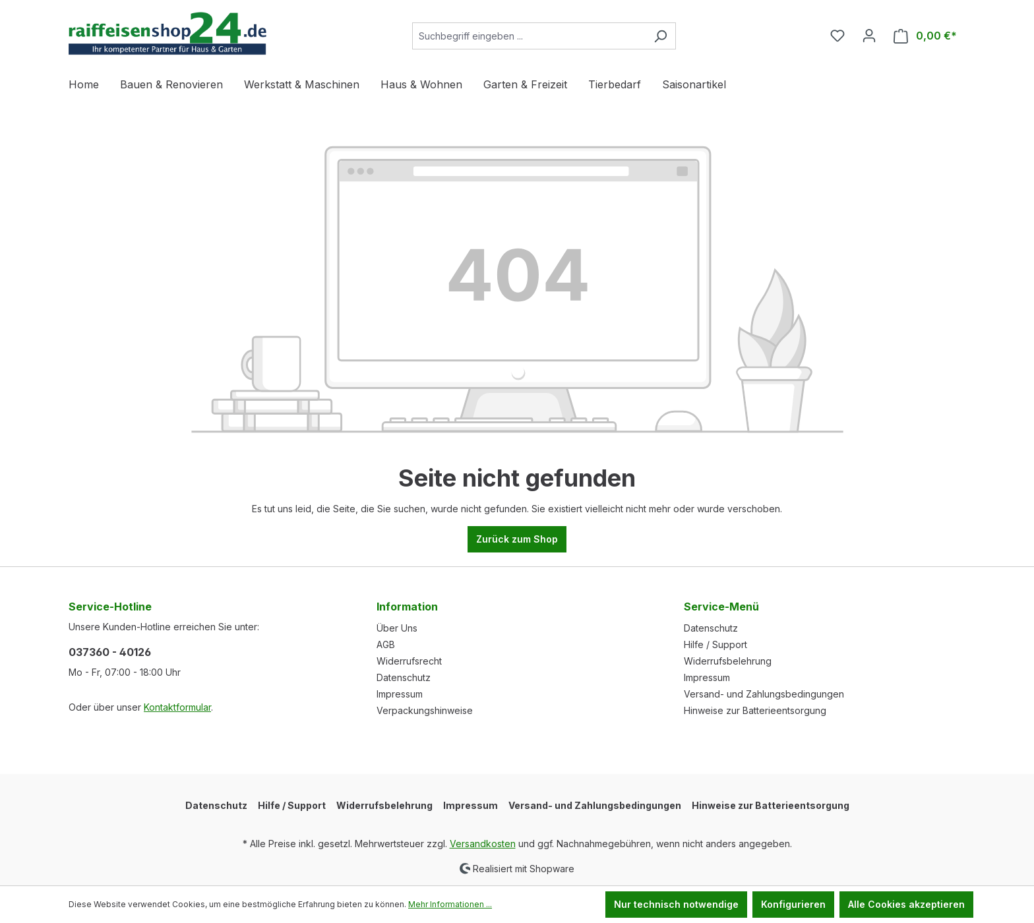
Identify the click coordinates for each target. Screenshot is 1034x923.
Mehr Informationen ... (450, 904)
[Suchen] (660, 35)
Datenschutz (404, 677)
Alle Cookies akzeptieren (906, 904)
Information (407, 606)
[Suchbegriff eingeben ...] (529, 35)
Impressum (400, 694)
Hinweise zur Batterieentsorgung (755, 710)
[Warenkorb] (925, 35)
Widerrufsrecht (409, 661)
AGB (386, 644)
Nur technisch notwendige (676, 904)
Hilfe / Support (715, 644)
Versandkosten (483, 843)
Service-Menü (721, 606)
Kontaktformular (177, 707)
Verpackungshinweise (425, 710)
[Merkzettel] (837, 35)
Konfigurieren (793, 904)
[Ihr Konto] (869, 35)
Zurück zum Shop (517, 539)
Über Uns (397, 628)
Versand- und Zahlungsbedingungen (764, 694)
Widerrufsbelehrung (728, 661)
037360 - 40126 (110, 652)
